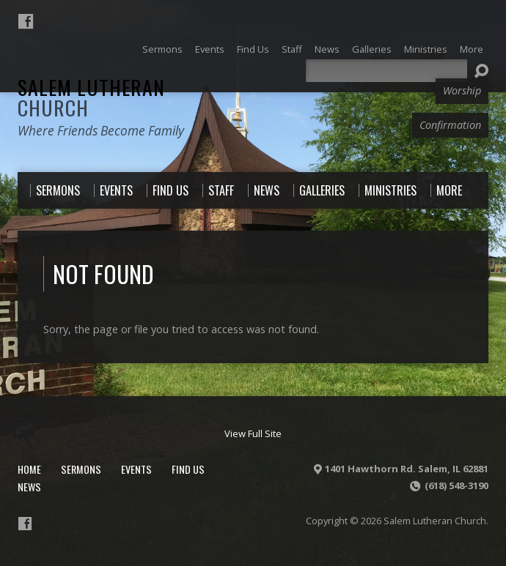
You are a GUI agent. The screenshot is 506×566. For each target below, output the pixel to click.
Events (136, 469)
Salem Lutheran (91, 97)
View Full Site (253, 433)
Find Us (188, 469)
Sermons (81, 469)
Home (29, 469)
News (29, 486)
